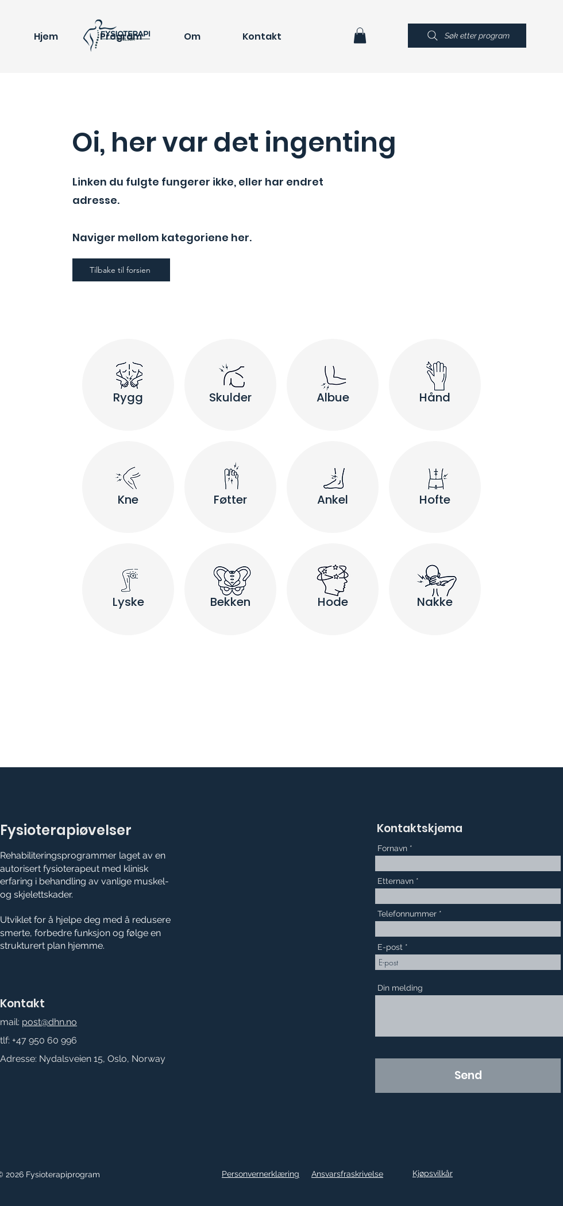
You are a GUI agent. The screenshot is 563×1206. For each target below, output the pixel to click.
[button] (360, 35)
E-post (390, 947)
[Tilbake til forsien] (121, 269)
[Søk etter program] (467, 36)
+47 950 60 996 (44, 1040)
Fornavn (392, 848)
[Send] (468, 1075)
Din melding (400, 988)
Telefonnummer (407, 914)
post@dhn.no (49, 1021)
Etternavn (395, 881)
